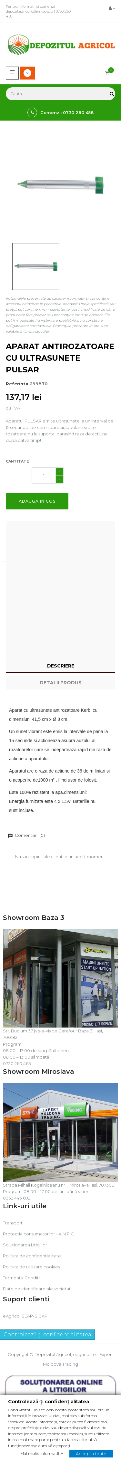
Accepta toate (91, 1453)
